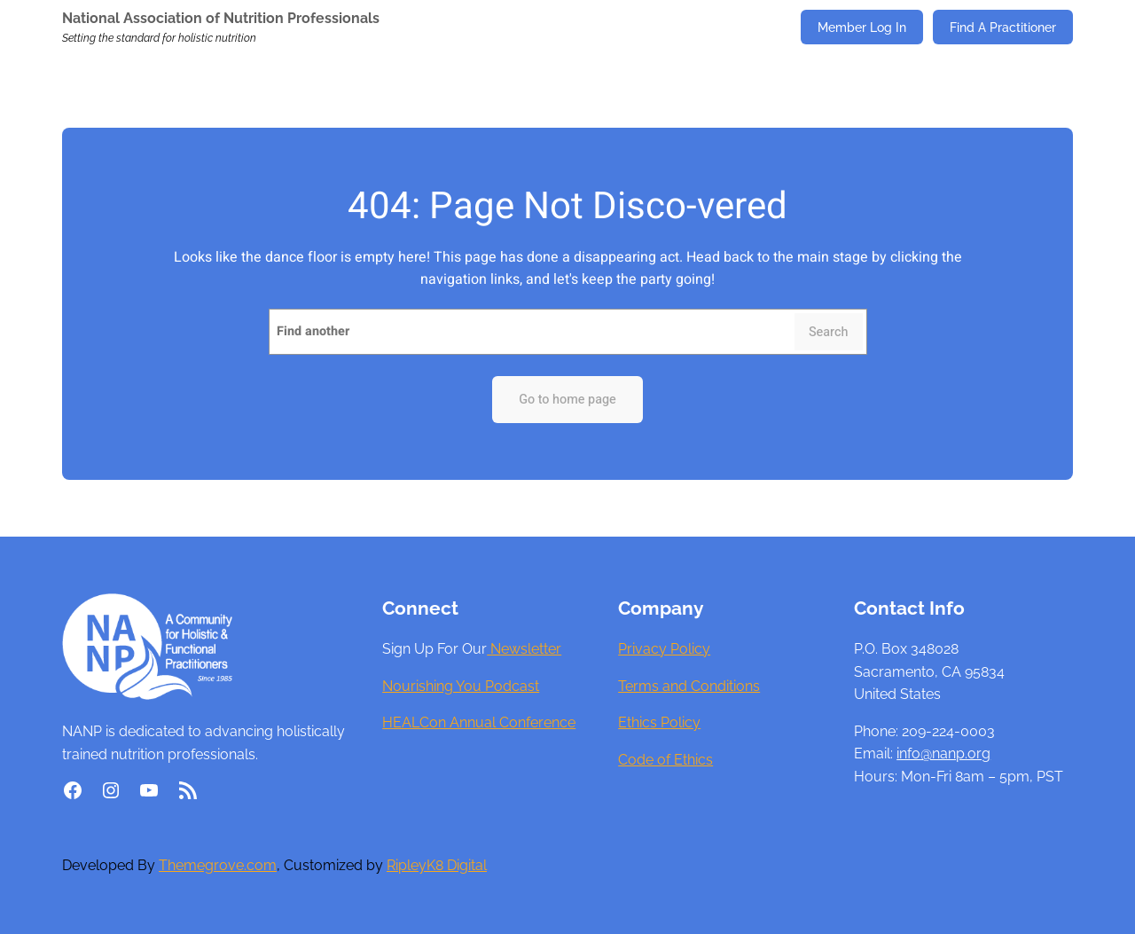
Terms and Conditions (689, 686)
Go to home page (567, 399)
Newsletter (524, 648)
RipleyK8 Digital (437, 865)
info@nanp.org (943, 753)
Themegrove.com (218, 865)
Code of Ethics (665, 759)
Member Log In (862, 27)
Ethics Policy (659, 722)
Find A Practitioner (1003, 27)
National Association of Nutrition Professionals (221, 18)
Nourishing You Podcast (460, 686)
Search (829, 332)
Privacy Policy (664, 648)
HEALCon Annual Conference (478, 722)
